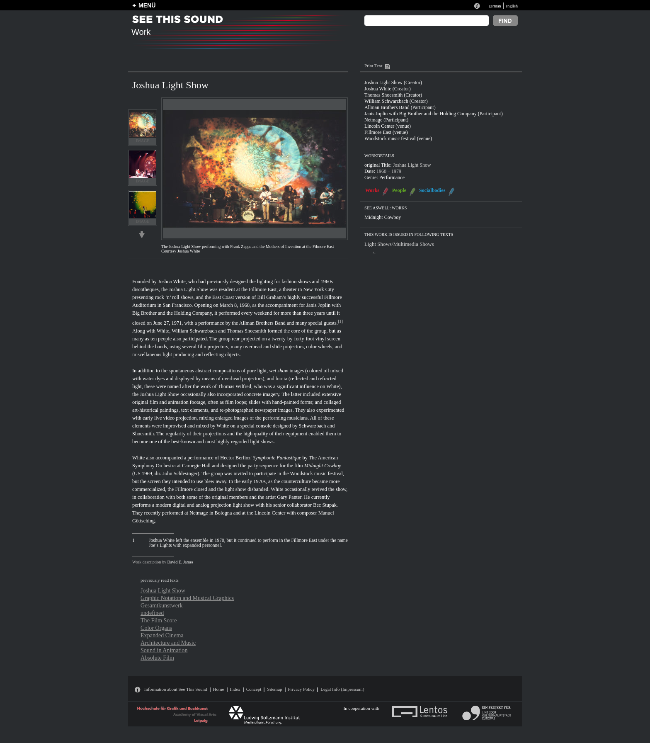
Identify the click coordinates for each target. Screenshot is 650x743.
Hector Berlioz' (235, 458)
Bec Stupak (325, 505)
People (399, 190)
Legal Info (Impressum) (342, 689)
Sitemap (274, 689)
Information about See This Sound (175, 689)
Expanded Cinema (162, 635)
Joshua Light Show (188, 289)
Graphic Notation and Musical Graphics (187, 598)
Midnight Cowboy (322, 466)
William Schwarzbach (194, 331)
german (494, 6)
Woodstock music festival (316, 473)
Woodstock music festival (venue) (398, 138)
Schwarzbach (312, 426)
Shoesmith (143, 434)
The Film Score (159, 620)
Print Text (373, 65)
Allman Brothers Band (262, 323)
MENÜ (146, 5)
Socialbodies (432, 190)
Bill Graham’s (271, 297)
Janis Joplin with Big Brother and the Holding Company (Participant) (433, 114)
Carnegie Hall (196, 466)
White (163, 331)
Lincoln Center (270, 513)
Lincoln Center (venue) (387, 126)
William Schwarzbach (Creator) (396, 101)
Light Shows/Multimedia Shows (399, 244)
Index (235, 689)
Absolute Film (157, 657)
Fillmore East (262, 289)
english (512, 6)
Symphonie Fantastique (277, 458)
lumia (281, 378)
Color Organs (156, 627)
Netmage (198, 513)
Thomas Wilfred (234, 386)
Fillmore (184, 489)
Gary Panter (289, 497)
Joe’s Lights (160, 545)
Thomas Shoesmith (246, 331)
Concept (254, 689)
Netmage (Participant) (386, 120)
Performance (392, 177)
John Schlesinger (179, 473)
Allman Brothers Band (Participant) (400, 107)
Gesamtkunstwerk (162, 605)
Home (218, 689)
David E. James (180, 562)
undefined (152, 612)
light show (235, 489)
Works (372, 190)
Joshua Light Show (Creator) (393, 82)
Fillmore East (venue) (386, 132)
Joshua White (172, 281)
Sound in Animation (164, 650)
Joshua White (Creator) (387, 89)
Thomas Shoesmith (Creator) (393, 95)
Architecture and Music (168, 642)
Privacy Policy (301, 689)
